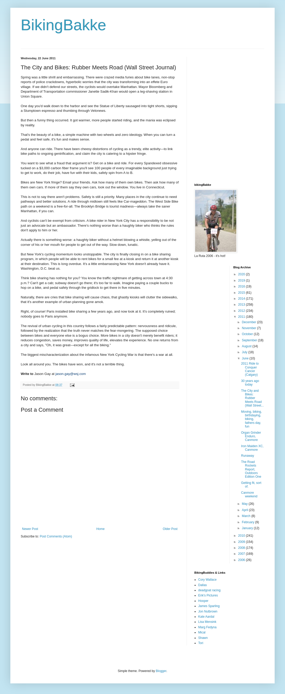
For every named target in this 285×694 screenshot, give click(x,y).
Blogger (161, 671)
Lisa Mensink (207, 622)
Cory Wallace (207, 579)
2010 (242, 535)
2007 (242, 554)
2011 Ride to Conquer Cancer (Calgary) (250, 369)
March (246, 516)
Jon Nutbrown (207, 611)
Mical (201, 632)
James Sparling (209, 606)
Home (100, 529)
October (248, 334)
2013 (242, 304)
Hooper (203, 601)
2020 (242, 274)
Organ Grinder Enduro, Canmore (251, 436)
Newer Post (30, 529)
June (245, 358)
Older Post (170, 529)
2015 (242, 292)
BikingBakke (63, 25)
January (248, 528)
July (245, 352)
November (249, 328)
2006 (242, 560)
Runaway (247, 455)
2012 (242, 311)
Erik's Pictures (208, 595)
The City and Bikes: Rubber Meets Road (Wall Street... (252, 398)
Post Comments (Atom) (56, 536)
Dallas (202, 585)
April (245, 510)
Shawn (203, 638)
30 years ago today (250, 382)
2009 (242, 542)
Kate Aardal (206, 616)
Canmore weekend (249, 494)
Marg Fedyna (207, 627)
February (248, 522)
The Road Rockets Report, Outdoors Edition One (251, 469)
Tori (200, 643)
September (250, 340)
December (249, 322)
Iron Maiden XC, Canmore (252, 448)
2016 (242, 286)
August (247, 346)
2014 (242, 298)
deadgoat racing (209, 590)
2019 (242, 280)
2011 (242, 317)
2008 (242, 548)
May (245, 504)
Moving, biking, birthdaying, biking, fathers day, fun (251, 419)
